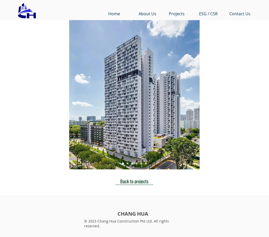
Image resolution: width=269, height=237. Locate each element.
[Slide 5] (141, 164)
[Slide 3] (132, 164)
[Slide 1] (123, 164)
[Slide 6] (146, 164)
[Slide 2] (127, 164)
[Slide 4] (137, 164)
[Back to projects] (134, 181)
